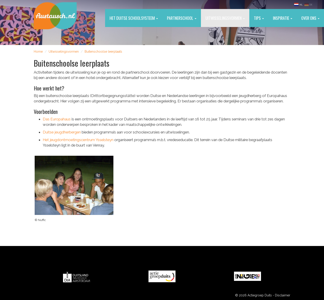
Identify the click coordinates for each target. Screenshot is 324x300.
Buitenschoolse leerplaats (103, 51)
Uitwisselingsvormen (64, 51)
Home (38, 51)
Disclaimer (282, 295)
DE (308, 4)
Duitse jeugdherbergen (62, 132)
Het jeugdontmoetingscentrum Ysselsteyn (78, 140)
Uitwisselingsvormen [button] (225, 18)
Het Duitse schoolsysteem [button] (134, 18)
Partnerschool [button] (181, 18)
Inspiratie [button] (282, 18)
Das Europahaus (57, 119)
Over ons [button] (310, 18)
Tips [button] (259, 18)
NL (298, 4)
